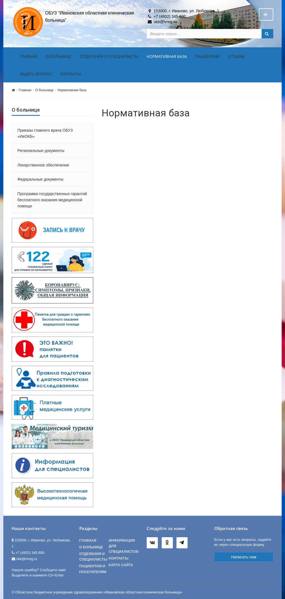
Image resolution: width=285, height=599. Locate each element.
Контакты (70, 74)
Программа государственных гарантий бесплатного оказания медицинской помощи (52, 200)
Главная (28, 56)
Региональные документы (41, 150)
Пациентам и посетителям (93, 569)
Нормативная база (167, 56)
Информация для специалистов (123, 546)
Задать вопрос (36, 74)
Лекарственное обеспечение (43, 165)
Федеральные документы (40, 179)
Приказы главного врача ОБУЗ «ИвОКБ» (45, 133)
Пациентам (207, 56)
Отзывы (236, 56)
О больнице (59, 56)
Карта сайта (121, 565)
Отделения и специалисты (109, 56)
